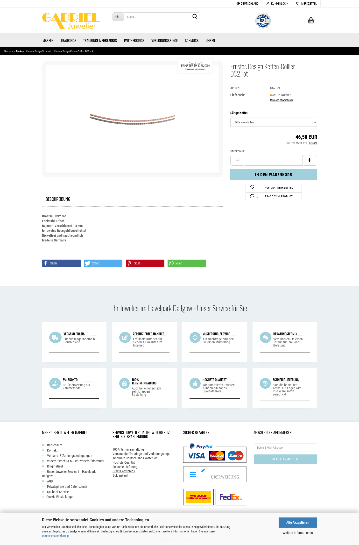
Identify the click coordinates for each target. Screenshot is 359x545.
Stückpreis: (237, 151)
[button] (61, 262)
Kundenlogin (277, 3)
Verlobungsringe (164, 39)
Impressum (54, 445)
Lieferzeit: (237, 94)
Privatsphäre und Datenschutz (66, 486)
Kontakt (51, 450)
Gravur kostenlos (124, 471)
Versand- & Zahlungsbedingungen (69, 455)
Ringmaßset (54, 466)
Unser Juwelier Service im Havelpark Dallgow (69, 473)
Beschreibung (58, 197)
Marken (48, 39)
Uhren (210, 39)
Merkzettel (306, 3)
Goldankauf (120, 475)
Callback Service (57, 492)
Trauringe (68, 39)
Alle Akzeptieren (297, 522)
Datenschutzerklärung (55, 536)
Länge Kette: (239, 112)
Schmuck (191, 39)
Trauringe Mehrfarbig (100, 39)
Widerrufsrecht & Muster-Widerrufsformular (75, 461)
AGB (49, 481)
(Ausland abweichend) (281, 99)
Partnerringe (134, 39)
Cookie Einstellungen (60, 496)
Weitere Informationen (298, 533)
